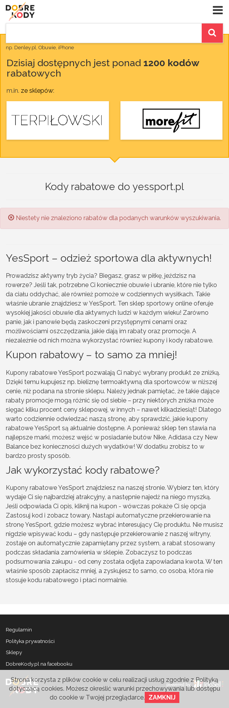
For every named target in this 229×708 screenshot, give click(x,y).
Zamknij (162, 697)
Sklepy (14, 652)
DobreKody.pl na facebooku (39, 664)
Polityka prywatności (30, 641)
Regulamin (19, 629)
